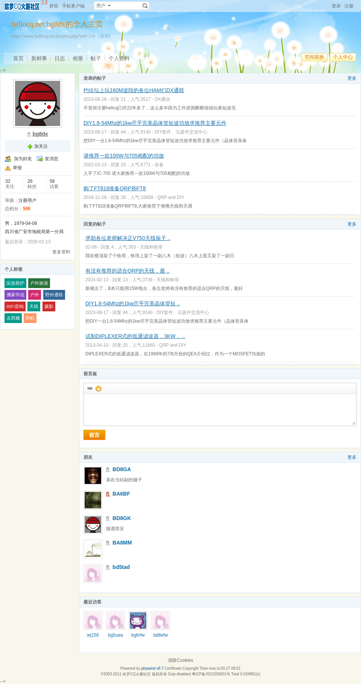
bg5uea (115, 635)
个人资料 (119, 58)
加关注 (41, 146)
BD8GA (121, 469)
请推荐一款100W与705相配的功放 (123, 156)
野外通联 (54, 294)
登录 (336, 6)
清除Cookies (180, 660)
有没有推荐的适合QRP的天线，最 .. (127, 271)
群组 (53, 6)
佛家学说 (15, 294)
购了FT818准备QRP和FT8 (114, 188)
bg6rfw (138, 635)
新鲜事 (39, 58)
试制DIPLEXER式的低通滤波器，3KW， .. (135, 336)
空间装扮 (314, 57)
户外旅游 (39, 283)
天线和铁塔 (151, 247)
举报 (17, 167)
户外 (34, 294)
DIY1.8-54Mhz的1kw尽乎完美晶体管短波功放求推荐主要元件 (154, 123)
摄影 (48, 306)
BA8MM (122, 543)
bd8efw (160, 635)
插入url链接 (89, 388)
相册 (78, 58)
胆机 (30, 318)
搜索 (145, 5)
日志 (60, 58)
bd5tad (121, 567)
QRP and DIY (170, 197)
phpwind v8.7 (152, 668)
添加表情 (98, 388)
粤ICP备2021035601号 (211, 674)
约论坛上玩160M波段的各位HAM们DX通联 (133, 90)
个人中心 (343, 57)
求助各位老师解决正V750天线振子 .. (127, 238)
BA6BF (121, 494)
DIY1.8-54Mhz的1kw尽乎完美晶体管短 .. (132, 303)
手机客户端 (73, 6)
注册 (348, 6)
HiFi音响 (15, 306)
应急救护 (15, 283)
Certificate (172, 668)
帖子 (96, 58)
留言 (94, 435)
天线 (33, 306)
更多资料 (61, 252)
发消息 (51, 158)
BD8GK (121, 518)
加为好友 (23, 158)
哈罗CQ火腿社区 (137, 674)
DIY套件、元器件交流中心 (181, 132)
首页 (18, 58)
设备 (159, 164)
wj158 (93, 635)
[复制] (105, 36)
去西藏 (13, 318)
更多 (351, 78)
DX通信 (162, 99)
